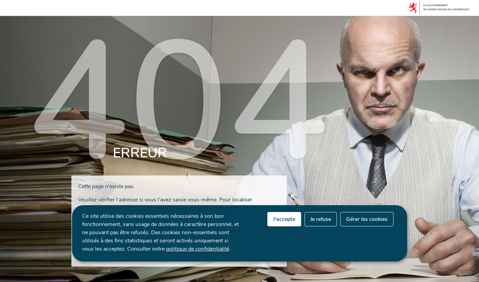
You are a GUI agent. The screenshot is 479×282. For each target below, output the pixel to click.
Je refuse (320, 219)
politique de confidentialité (197, 249)
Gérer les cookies (367, 219)
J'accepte (284, 219)
